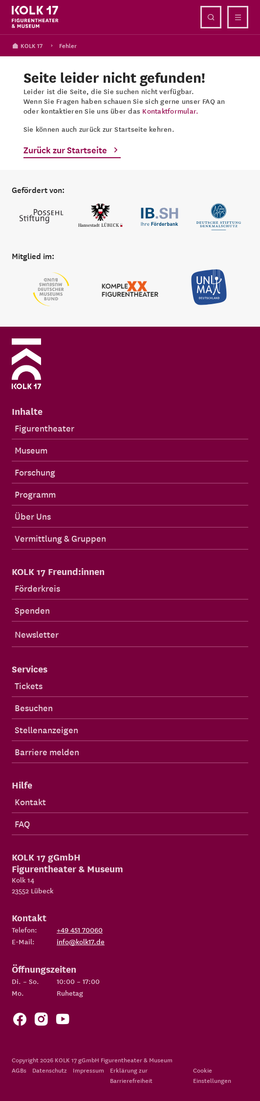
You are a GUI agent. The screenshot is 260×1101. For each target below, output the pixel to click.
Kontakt (30, 801)
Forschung (35, 472)
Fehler (68, 45)
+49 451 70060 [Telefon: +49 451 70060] (80, 929)
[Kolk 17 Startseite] (35, 17)
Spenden (32, 610)
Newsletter (37, 634)
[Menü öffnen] (237, 17)
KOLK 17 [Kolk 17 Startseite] (27, 45)
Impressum (88, 1070)
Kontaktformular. (170, 110)
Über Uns (33, 516)
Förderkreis (37, 588)
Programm (35, 494)
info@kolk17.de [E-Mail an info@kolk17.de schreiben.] (81, 941)
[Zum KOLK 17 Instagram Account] (41, 1021)
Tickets (29, 685)
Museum (31, 449)
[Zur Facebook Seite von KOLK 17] (19, 1021)
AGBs (19, 1070)
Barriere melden (47, 751)
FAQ (22, 823)
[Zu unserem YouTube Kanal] (62, 1021)
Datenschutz (49, 1070)
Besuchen (34, 707)
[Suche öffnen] (210, 17)
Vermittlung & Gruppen (60, 538)
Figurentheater (44, 427)
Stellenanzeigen (46, 729)
